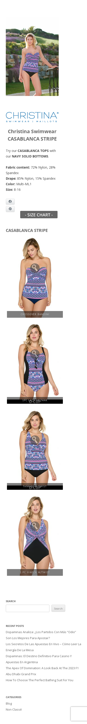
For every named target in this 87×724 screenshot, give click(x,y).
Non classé (14, 705)
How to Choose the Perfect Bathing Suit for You (39, 676)
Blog (9, 699)
